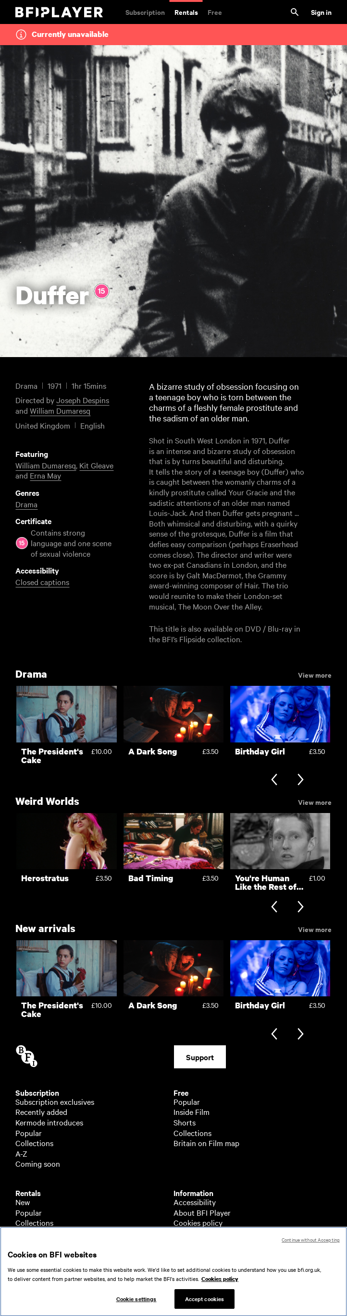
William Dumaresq (60, 410)
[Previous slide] (274, 780)
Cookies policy (198, 1222)
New (22, 1201)
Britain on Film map (206, 1142)
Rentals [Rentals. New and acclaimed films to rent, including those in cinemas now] (186, 12)
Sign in (321, 12)
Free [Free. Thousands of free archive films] (215, 12)
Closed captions (42, 581)
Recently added (41, 1111)
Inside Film (192, 1111)
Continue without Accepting (311, 1249)
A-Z (21, 1153)
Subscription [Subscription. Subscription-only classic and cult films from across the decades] (145, 12)
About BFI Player (202, 1212)
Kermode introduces (49, 1122)
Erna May (45, 475)
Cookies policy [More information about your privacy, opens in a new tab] (219, 1289)
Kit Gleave (96, 465)
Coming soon (37, 1163)
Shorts (185, 1122)
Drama (26, 504)
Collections (34, 1142)
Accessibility (195, 1201)
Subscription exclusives (54, 1101)
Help (181, 1233)
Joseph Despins (82, 400)
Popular (28, 1132)
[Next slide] (301, 780)
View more (315, 674)
